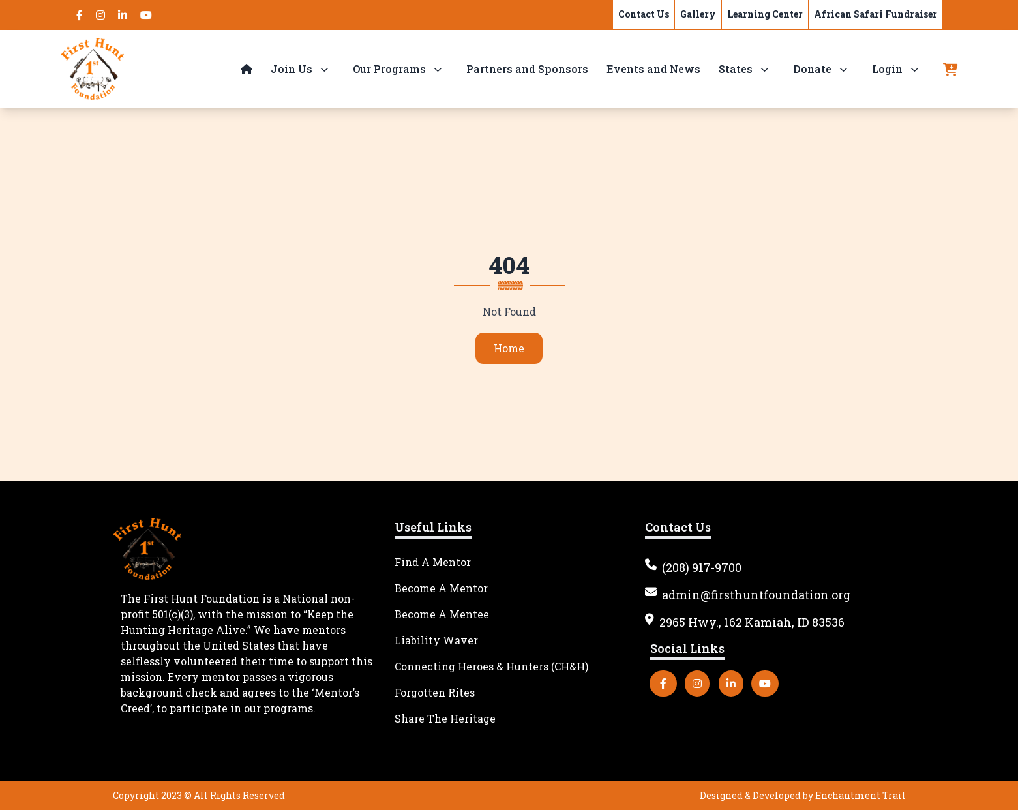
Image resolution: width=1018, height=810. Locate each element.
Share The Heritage (445, 718)
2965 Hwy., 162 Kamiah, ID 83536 (745, 622)
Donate (812, 69)
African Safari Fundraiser (875, 14)
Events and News (653, 69)
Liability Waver (436, 640)
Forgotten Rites (435, 692)
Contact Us (643, 14)
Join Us (291, 69)
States (736, 69)
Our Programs (389, 69)
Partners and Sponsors (527, 69)
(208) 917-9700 (693, 567)
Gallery (698, 14)
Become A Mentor (441, 588)
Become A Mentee (442, 614)
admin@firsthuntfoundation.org (747, 595)
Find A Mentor (433, 562)
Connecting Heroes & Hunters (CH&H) (491, 666)
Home (499, 348)
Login (887, 69)
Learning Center (765, 14)
